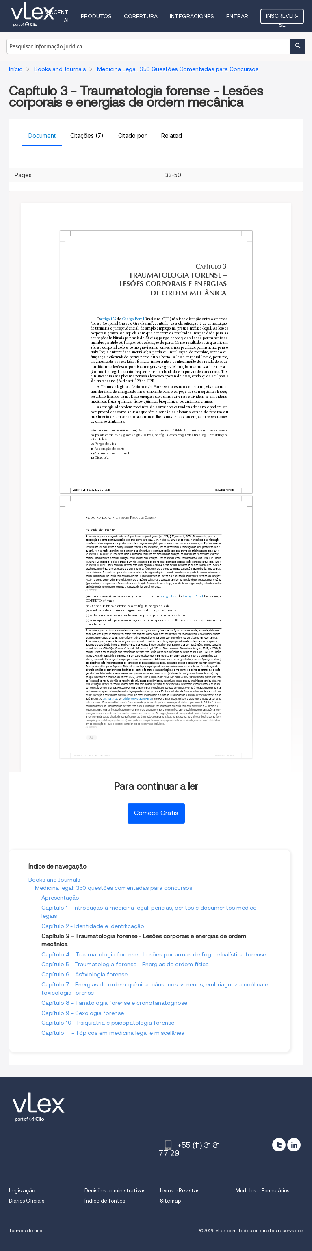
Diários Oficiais (26, 1201)
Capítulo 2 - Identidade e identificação (92, 926)
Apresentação (60, 897)
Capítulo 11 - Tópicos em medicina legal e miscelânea (112, 1033)
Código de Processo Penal (137, 698)
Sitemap (170, 1201)
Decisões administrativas (114, 1191)
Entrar (237, 16)
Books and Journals (54, 879)
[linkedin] (294, 1144)
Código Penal (133, 319)
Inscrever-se (282, 18)
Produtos (96, 16)
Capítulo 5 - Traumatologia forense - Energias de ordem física (125, 964)
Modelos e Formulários (262, 1191)
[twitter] (279, 1144)
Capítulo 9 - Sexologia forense (82, 1013)
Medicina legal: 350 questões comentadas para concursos (113, 888)
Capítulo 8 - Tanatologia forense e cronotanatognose (114, 1002)
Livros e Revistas (179, 1191)
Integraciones (192, 16)
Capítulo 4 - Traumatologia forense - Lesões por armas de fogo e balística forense (153, 954)
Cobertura (141, 16)
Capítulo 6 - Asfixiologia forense (84, 974)
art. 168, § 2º (110, 698)
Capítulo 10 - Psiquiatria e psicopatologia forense (107, 1022)
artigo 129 (108, 319)
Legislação (22, 1191)
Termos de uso (25, 1230)
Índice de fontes (104, 1201)
